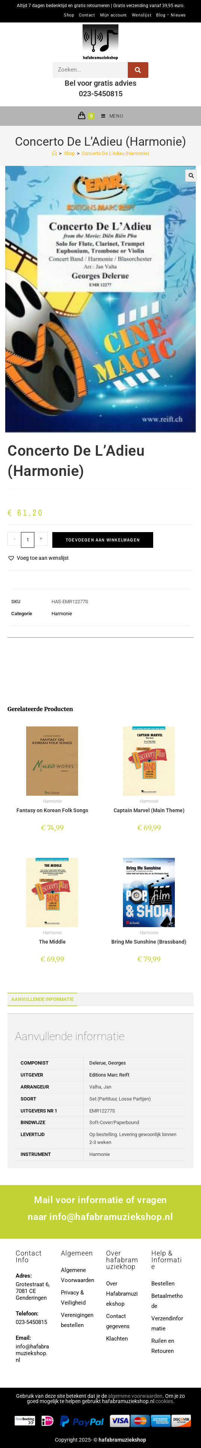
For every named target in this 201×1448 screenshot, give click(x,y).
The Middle (52, 942)
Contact (87, 15)
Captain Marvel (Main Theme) (149, 810)
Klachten (117, 1338)
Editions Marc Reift (109, 1075)
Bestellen (162, 1283)
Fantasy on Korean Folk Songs (52, 810)
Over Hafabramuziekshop (122, 1293)
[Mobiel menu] (109, 116)
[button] (191, 176)
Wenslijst (141, 15)
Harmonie (62, 613)
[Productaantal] (27, 540)
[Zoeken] (138, 70)
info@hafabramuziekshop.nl (111, 1216)
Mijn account (113, 15)
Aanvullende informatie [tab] (42, 999)
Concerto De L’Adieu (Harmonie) (115, 153)
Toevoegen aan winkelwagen (103, 540)
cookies (164, 1401)
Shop (69, 15)
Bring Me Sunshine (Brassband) (148, 942)
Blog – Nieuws (171, 15)
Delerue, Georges (107, 1063)
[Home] (54, 153)
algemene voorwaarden (135, 1396)
